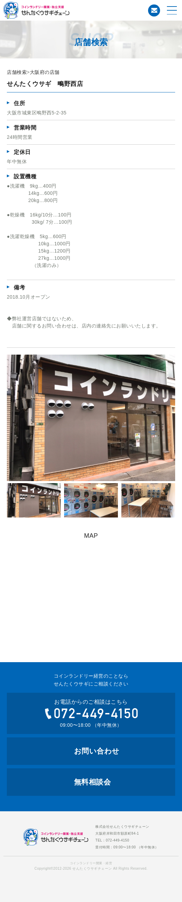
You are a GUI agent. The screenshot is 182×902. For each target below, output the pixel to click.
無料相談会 (92, 782)
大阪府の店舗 (45, 72)
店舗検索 (17, 72)
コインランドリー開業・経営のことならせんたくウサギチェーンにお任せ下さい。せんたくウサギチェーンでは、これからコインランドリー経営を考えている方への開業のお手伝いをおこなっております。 (63, 10)
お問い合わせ (154, 10)
